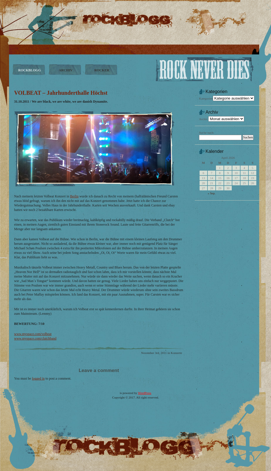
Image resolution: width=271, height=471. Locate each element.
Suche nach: (206, 132)
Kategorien (206, 98)
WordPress (144, 393)
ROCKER (101, 70)
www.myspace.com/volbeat (33, 334)
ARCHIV (66, 70)
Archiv (203, 119)
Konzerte (176, 353)
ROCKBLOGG (29, 70)
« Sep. (212, 193)
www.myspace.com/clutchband (35, 338)
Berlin (74, 196)
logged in (38, 378)
